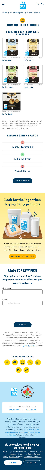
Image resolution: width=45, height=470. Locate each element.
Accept (13, 463)
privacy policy (28, 345)
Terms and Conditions (33, 456)
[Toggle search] (42, 3)
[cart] (38, 3)
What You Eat (31, 409)
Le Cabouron (28, 60)
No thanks (32, 463)
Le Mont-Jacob (8, 87)
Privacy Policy (14, 456)
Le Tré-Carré (7, 114)
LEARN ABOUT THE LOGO (22, 256)
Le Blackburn (7, 60)
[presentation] (22, 313)
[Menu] (3, 3)
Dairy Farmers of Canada (22, 5)
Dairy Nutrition (15, 409)
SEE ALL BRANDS (22, 181)
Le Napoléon (28, 87)
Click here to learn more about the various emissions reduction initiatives (22, 432)
